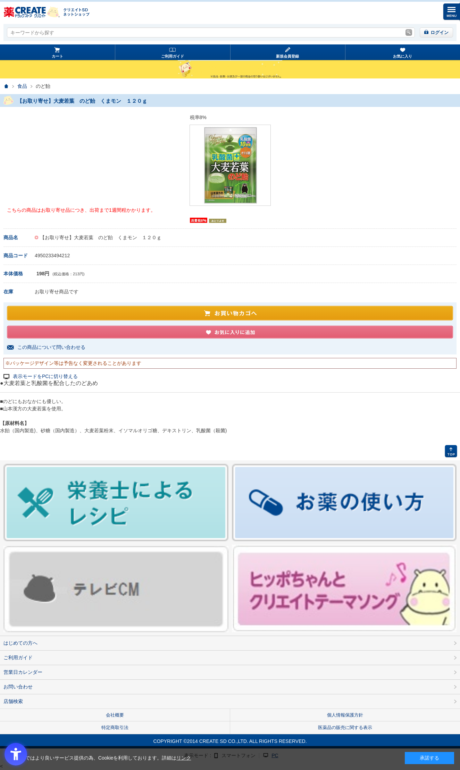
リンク (183, 758)
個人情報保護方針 (345, 715)
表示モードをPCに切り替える (45, 376)
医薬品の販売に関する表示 (345, 727)
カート (57, 56)
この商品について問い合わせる (51, 347)
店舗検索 (13, 701)
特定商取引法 (114, 727)
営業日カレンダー (22, 672)
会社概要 (115, 715)
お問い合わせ (18, 686)
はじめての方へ (20, 643)
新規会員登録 (287, 56)
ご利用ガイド (172, 56)
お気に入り (402, 56)
